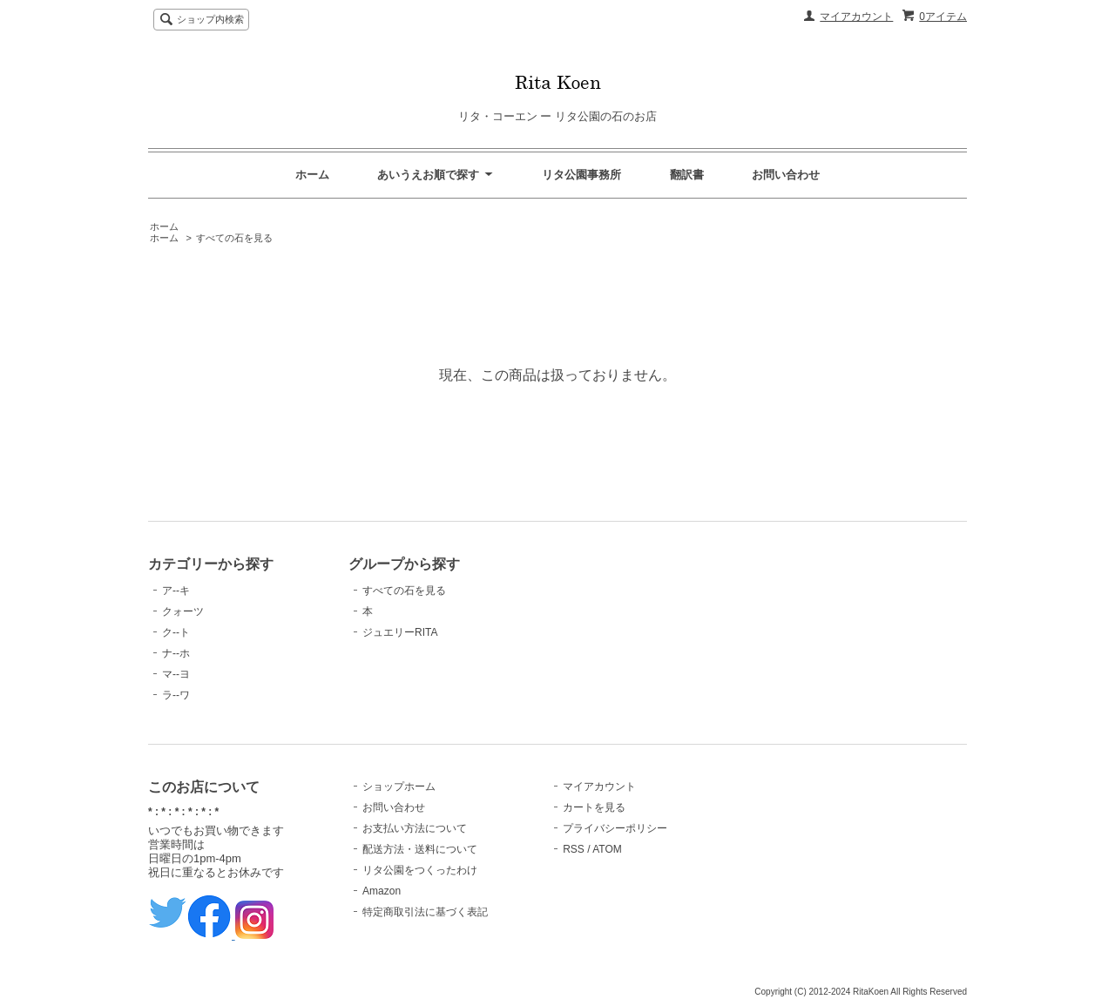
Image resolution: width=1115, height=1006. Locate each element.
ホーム (312, 174)
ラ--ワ (176, 695)
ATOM (607, 849)
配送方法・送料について (419, 849)
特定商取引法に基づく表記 (425, 912)
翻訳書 (687, 174)
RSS (574, 849)
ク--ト (176, 632)
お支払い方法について (414, 828)
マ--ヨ (176, 674)
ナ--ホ (176, 653)
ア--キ (176, 590)
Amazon (381, 891)
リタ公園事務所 (581, 174)
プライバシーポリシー (615, 828)
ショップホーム (399, 786)
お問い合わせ (786, 174)
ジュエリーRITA (399, 632)
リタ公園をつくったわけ (419, 870)
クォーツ (183, 611)
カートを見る (594, 807)
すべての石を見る (234, 238)
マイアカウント (856, 16)
